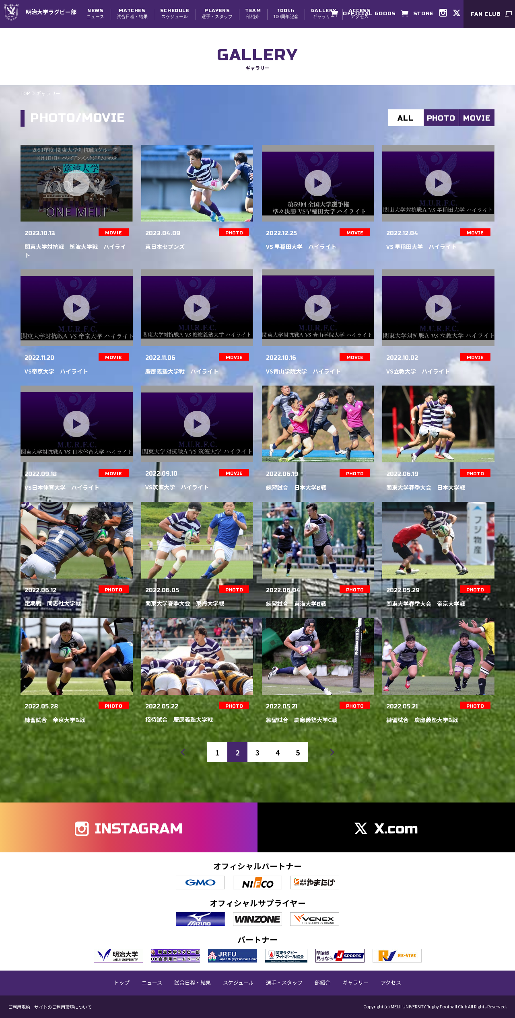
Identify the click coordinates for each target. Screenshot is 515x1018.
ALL (406, 118)
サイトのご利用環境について (63, 1007)
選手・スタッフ (217, 13)
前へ (187, 752)
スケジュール (175, 13)
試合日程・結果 (132, 13)
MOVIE (476, 118)
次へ (328, 752)
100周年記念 (286, 13)
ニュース (95, 13)
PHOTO (441, 118)
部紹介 (253, 13)
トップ (122, 982)
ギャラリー (323, 13)
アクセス (391, 982)
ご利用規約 (19, 1007)
